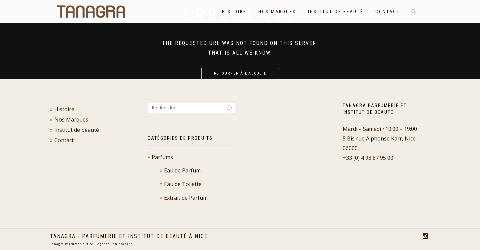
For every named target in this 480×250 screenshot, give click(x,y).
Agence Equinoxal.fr (114, 244)
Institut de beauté (335, 11)
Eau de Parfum (182, 170)
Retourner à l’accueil (240, 73)
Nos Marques (277, 11)
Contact (387, 11)
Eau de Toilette (183, 184)
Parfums (162, 157)
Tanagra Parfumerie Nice (71, 244)
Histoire (234, 11)
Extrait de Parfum (186, 197)
